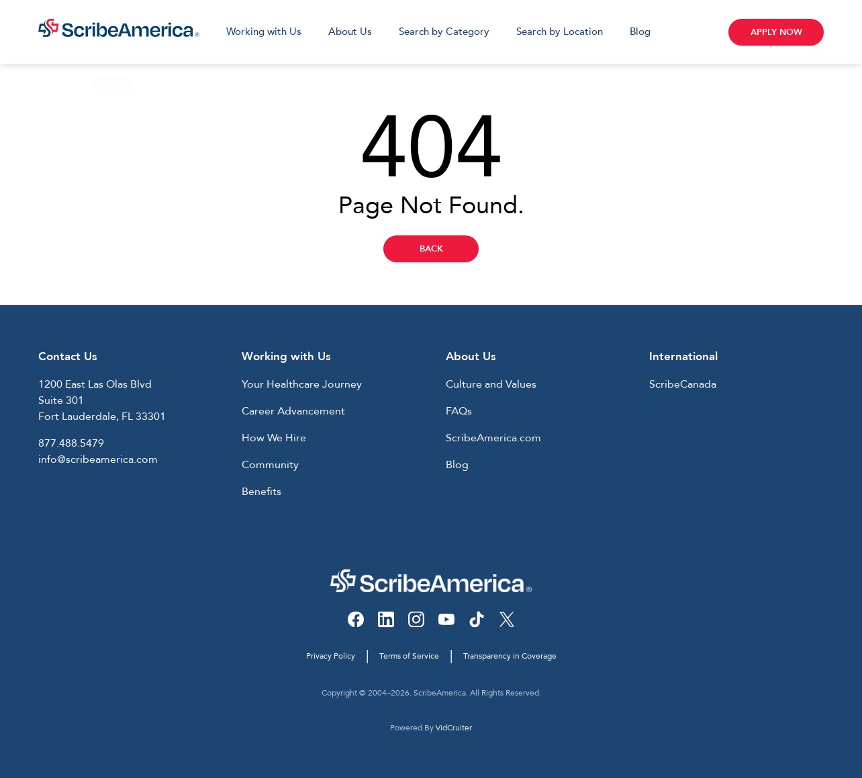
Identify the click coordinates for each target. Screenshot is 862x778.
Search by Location (559, 31)
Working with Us (263, 31)
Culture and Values (491, 384)
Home (53, 85)
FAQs (459, 411)
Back (431, 249)
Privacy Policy (330, 656)
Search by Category (444, 31)
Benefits (261, 491)
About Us (350, 31)
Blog (640, 31)
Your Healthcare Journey (302, 384)
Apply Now (776, 32)
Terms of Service (409, 656)
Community (270, 464)
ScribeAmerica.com (493, 438)
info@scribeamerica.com (98, 459)
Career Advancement (293, 411)
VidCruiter (454, 727)
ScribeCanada (682, 384)
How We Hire (274, 438)
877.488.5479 (71, 443)
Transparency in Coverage (510, 656)
